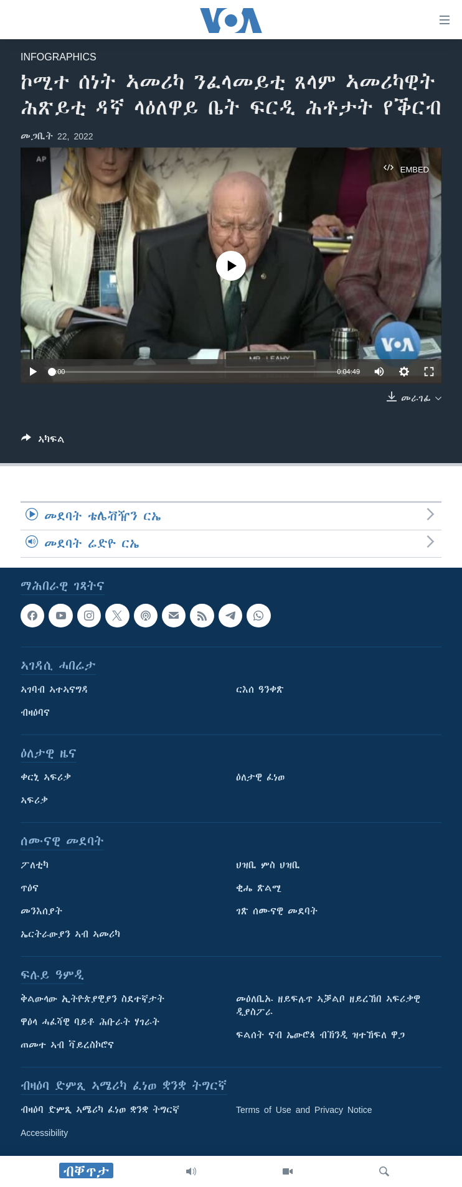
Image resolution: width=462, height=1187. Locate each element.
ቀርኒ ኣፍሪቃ (46, 777)
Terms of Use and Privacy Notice (304, 1109)
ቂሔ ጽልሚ (258, 888)
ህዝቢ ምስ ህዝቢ (268, 865)
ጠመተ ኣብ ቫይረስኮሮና (67, 1045)
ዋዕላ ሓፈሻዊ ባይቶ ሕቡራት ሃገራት (90, 1022)
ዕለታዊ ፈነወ (260, 777)
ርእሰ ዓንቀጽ (260, 689)
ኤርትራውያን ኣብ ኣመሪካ (70, 934)
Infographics (59, 56)
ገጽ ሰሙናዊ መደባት (277, 911)
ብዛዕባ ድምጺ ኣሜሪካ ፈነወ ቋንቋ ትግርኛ (100, 1109)
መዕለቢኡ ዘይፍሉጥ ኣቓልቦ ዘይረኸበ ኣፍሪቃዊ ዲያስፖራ (328, 1005)
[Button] (43, 441)
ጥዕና (30, 888)
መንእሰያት (41, 911)
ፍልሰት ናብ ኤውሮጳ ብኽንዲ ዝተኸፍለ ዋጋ (320, 1035)
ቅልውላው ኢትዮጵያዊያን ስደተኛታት (92, 999)
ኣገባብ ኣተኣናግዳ (54, 689)
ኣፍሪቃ (34, 800)
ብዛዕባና (35, 712)
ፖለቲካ (35, 865)
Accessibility (44, 1132)
